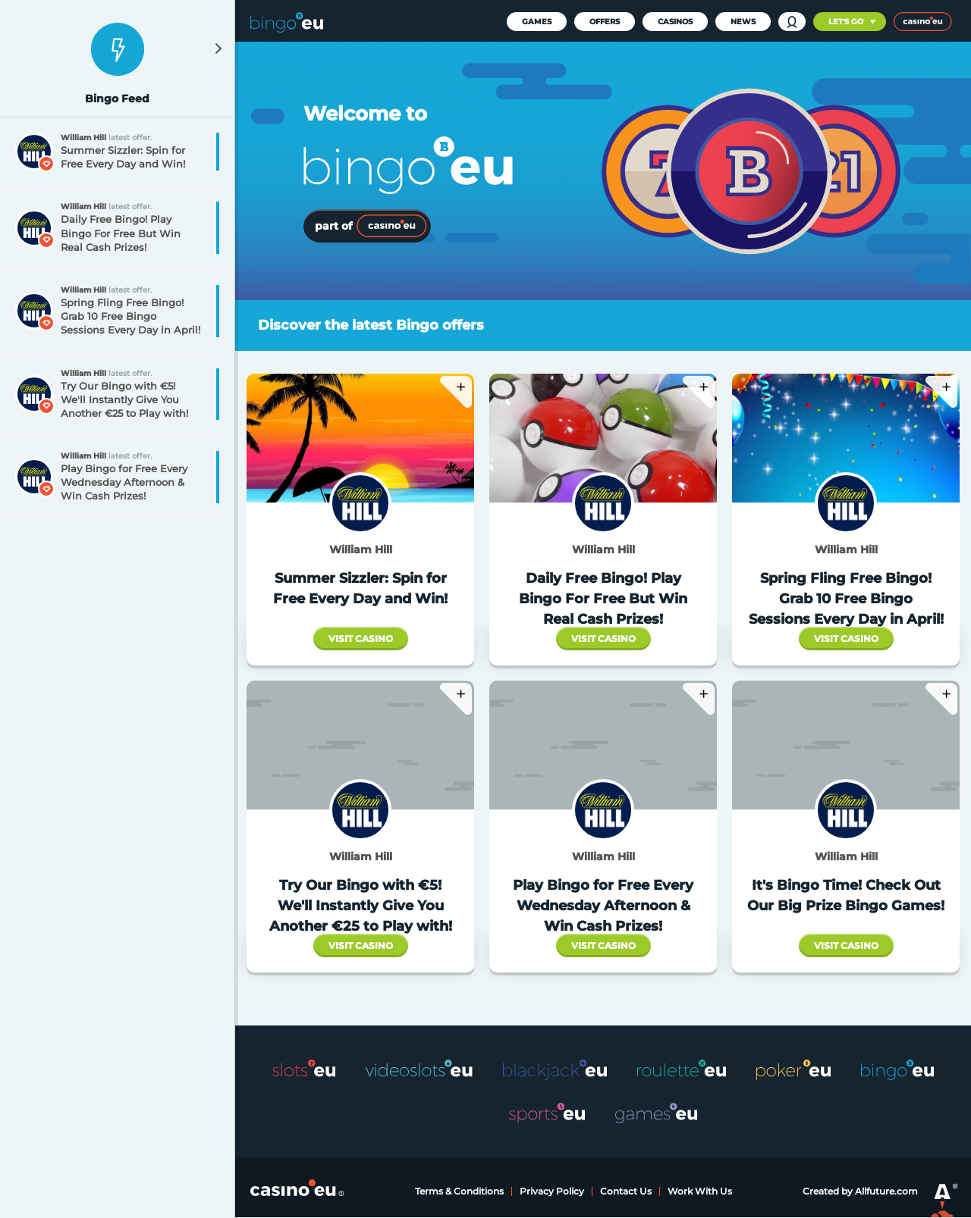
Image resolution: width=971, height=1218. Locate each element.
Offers (604, 22)
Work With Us (700, 1191)
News (743, 22)
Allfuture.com (886, 1191)
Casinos (675, 22)
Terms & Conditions (459, 1191)
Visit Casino (360, 638)
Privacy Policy (552, 1191)
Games (536, 22)
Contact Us (626, 1191)
